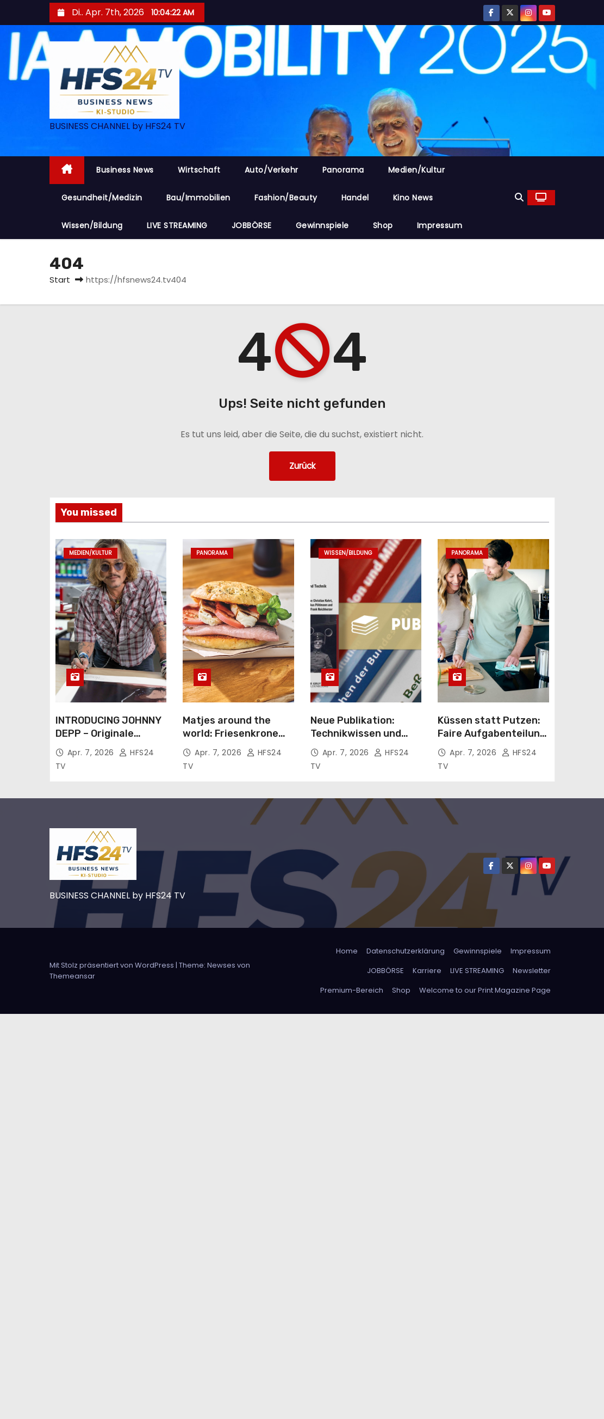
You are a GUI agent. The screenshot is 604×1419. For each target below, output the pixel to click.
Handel (355, 197)
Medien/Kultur (416, 169)
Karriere (427, 970)
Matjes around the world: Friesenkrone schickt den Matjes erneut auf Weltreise (233, 740)
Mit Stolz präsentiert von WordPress (112, 965)
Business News (125, 169)
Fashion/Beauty (285, 197)
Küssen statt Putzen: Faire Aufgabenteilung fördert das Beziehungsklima (492, 740)
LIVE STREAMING (177, 225)
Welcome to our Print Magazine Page (485, 990)
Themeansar (72, 976)
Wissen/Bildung (92, 225)
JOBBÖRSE (252, 225)
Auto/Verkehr (271, 169)
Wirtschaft (199, 169)
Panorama (343, 169)
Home (347, 951)
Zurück (302, 466)
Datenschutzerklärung (405, 951)
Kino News (413, 197)
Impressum (440, 225)
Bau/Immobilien (198, 197)
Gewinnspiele (322, 225)
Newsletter (532, 970)
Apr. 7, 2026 (92, 752)
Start (59, 279)
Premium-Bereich (351, 990)
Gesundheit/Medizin (101, 197)
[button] (519, 197)
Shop (383, 225)
